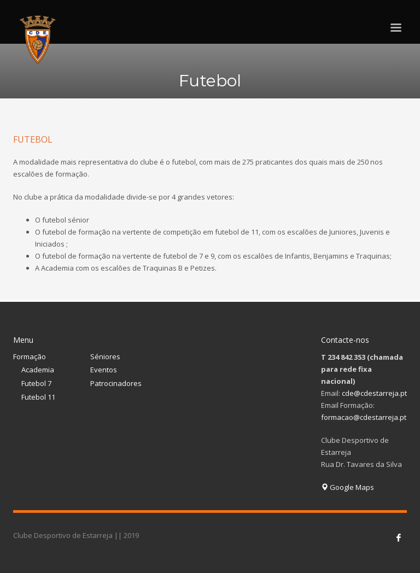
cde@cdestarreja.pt (374, 393)
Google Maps (347, 487)
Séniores (105, 356)
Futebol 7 (36, 383)
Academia (37, 370)
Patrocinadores (116, 383)
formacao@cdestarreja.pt (363, 417)
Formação (29, 356)
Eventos (103, 370)
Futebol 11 (38, 397)
